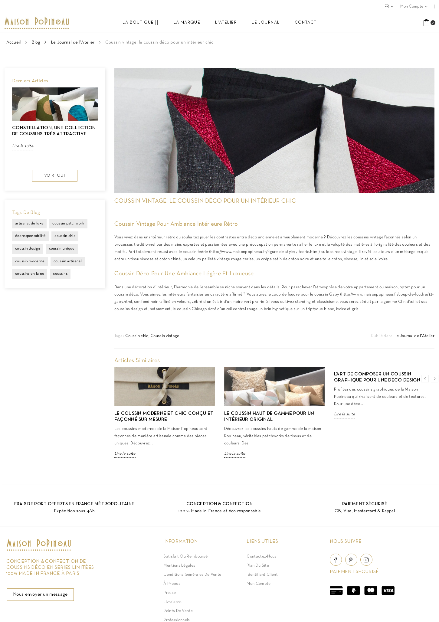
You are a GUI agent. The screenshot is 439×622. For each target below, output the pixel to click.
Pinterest (351, 560)
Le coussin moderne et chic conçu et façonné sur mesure (164, 416)
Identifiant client (262, 575)
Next (95, 126)
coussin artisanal (68, 261)
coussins (60, 274)
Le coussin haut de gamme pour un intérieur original (269, 416)
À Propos (171, 584)
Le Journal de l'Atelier (414, 336)
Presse (169, 593)
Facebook (336, 560)
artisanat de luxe (29, 223)
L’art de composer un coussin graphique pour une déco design (377, 377)
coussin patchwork (68, 223)
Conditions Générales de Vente (192, 575)
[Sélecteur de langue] (389, 6)
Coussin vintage (164, 336)
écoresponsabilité (30, 236)
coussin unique (62, 248)
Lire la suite (22, 146)
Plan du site (258, 566)
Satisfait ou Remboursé (185, 556)
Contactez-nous (261, 556)
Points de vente (178, 611)
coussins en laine (29, 274)
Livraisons (172, 602)
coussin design (27, 248)
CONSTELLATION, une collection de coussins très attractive (54, 131)
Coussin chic (137, 336)
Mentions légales (179, 566)
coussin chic (64, 236)
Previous (12, 126)
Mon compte (258, 584)
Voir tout (55, 176)
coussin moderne (30, 261)
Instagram (366, 560)
